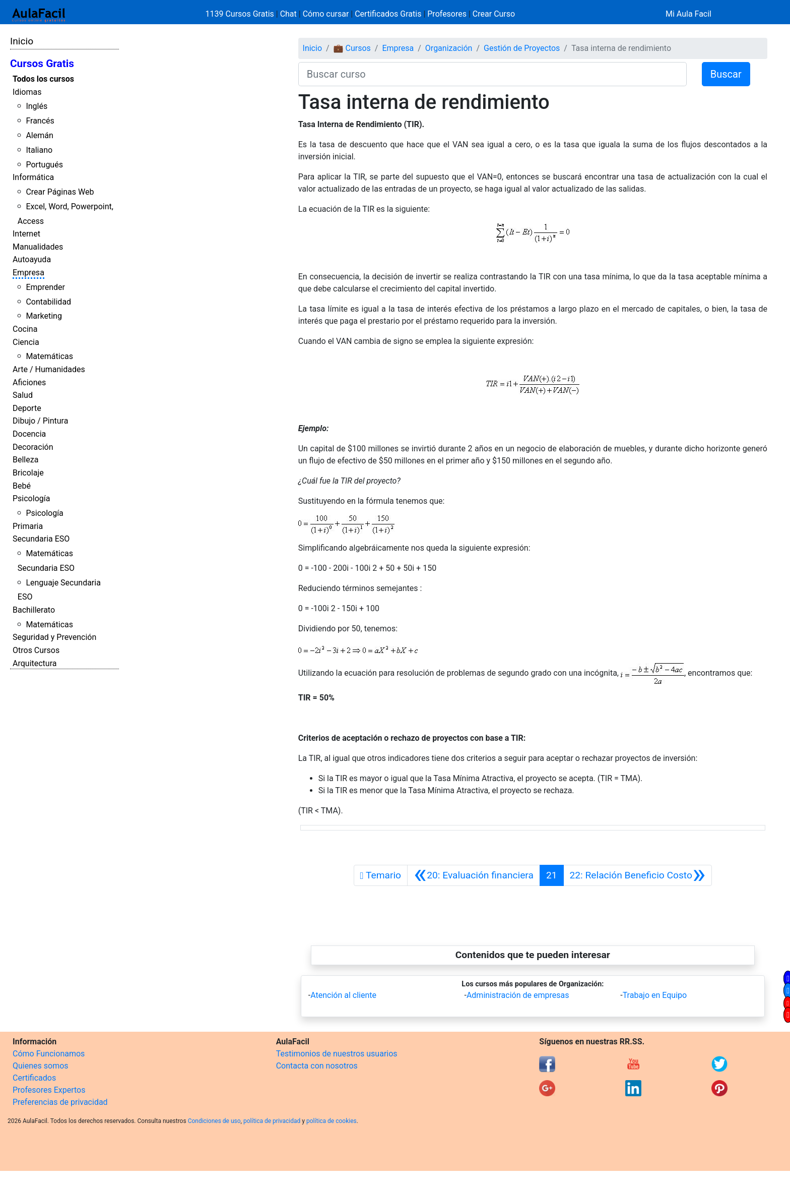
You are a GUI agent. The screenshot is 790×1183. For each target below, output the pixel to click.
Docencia (29, 434)
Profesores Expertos (49, 1090)
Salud (23, 395)
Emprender (45, 287)
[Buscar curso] (492, 74)
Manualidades (38, 247)
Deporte (27, 408)
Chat (288, 14)
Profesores (447, 14)
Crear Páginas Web (60, 192)
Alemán (39, 135)
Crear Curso (494, 14)
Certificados (34, 1078)
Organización (449, 48)
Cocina (25, 329)
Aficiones (29, 382)
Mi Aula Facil (688, 14)
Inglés (36, 106)
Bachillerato (34, 610)
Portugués (44, 164)
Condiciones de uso (214, 1121)
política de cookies (331, 1121)
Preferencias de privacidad (60, 1102)
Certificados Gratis (388, 14)
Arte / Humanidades (49, 369)
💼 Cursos (352, 48)
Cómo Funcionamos (49, 1053)
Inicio (21, 41)
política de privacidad (271, 1121)
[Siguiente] (637, 875)
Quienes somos (41, 1066)
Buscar (726, 74)
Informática (33, 177)
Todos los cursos (43, 79)
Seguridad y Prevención (54, 637)
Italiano (39, 150)
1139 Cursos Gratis (241, 14)
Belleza (25, 459)
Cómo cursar (326, 14)
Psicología (31, 498)
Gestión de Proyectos (522, 48)
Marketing (43, 316)
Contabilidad (48, 302)
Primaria (28, 526)
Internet (26, 234)
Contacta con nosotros (317, 1066)
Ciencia (26, 342)
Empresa (28, 272)
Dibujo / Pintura (40, 421)
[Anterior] (473, 875)
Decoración (33, 447)
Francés (40, 121)
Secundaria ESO (41, 539)
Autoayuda (32, 259)
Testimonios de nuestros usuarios (337, 1053)
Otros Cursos (36, 650)
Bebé (22, 486)
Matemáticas (49, 356)
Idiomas (27, 92)
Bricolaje (28, 473)
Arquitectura (34, 663)
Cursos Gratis (42, 63)
